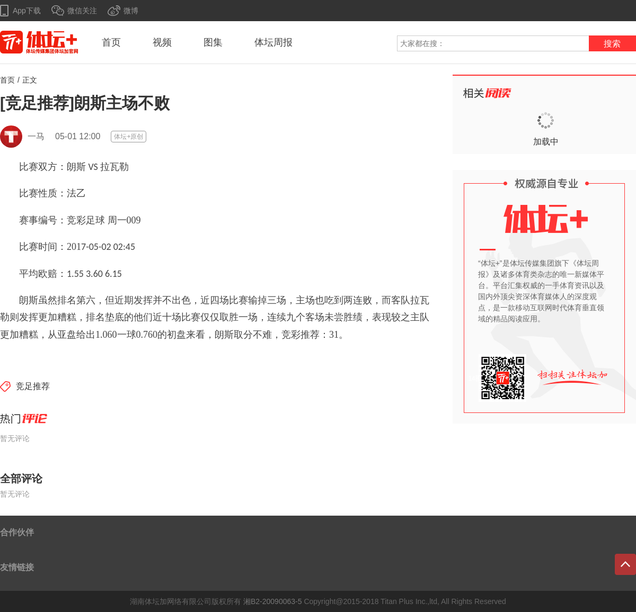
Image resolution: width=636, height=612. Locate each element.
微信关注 (82, 10)
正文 (29, 80)
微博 (130, 10)
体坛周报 (273, 42)
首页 (111, 42)
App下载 (27, 10)
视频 (162, 42)
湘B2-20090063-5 (272, 601)
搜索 (612, 43)
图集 (213, 42)
